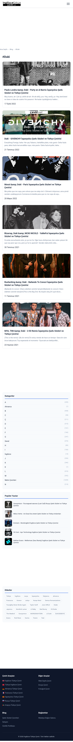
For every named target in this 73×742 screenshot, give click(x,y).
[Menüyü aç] (68, 4)
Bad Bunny (43, 609)
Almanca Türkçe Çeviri (12, 689)
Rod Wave (17, 618)
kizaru (8, 618)
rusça (26, 596)
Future (35, 618)
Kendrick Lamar (21, 609)
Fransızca (9, 600)
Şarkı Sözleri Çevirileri (10, 718)
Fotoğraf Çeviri (44, 689)
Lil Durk (48, 614)
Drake (56, 605)
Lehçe (27, 600)
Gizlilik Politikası (8, 726)
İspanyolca (35, 596)
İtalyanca (46, 596)
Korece (19, 600)
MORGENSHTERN (36, 614)
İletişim (5, 722)
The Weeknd (10, 614)
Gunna (27, 618)
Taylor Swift (34, 605)
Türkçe (8, 596)
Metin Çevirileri (36, 480)
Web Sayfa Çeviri (44, 681)
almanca (56, 596)
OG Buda (54, 609)
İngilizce (36, 454)
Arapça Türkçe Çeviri (11, 705)
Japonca (9, 609)
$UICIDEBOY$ (60, 614)
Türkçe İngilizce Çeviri (12, 685)
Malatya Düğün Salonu (47, 718)
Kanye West (37, 600)
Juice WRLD (46, 605)
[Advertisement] (36, 26)
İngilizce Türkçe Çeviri (12, 681)
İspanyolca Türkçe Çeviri (13, 697)
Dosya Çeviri (43, 685)
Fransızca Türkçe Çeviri (12, 693)
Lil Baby (33, 609)
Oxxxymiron (23, 614)
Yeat (42, 618)
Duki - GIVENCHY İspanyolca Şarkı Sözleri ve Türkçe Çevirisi (32, 139)
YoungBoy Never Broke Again (16, 605)
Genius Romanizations (52, 600)
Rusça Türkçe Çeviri (11, 701)
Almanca (36, 406)
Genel (36, 441)
